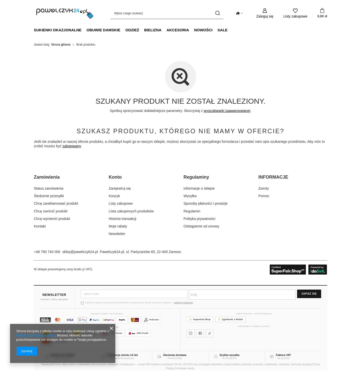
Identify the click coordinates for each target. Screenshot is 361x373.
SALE (223, 30)
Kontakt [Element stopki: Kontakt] (40, 226)
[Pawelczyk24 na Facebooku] (200, 333)
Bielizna (152, 30)
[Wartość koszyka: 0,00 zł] (322, 13)
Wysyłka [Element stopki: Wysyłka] (190, 196)
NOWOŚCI (203, 30)
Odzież (132, 30)
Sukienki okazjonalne (57, 30)
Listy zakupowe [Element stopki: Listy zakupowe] (121, 203)
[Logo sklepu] (65, 13)
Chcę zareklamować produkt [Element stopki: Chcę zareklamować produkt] (56, 203)
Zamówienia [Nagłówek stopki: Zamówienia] (47, 177)
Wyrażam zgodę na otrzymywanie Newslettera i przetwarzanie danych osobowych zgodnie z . (138, 302)
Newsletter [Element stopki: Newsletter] (117, 234)
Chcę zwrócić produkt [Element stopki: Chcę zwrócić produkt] (50, 211)
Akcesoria (177, 30)
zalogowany (71, 146)
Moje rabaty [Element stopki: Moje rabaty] (118, 226)
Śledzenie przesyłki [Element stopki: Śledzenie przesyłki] (49, 196)
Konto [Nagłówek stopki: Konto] (115, 177)
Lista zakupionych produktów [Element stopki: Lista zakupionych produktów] (131, 211)
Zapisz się (309, 293)
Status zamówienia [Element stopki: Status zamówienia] (48, 188)
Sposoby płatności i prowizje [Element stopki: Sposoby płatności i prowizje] (206, 203)
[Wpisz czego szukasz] (167, 13)
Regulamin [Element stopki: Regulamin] (192, 211)
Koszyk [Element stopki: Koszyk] (114, 196)
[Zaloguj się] (265, 13)
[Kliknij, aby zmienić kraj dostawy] (239, 13)
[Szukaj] (217, 13)
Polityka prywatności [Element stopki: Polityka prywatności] (199, 219)
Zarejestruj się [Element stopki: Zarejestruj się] (120, 188)
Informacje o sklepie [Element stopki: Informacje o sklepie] (199, 188)
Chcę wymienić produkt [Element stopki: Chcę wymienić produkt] (52, 219)
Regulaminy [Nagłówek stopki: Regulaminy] (196, 177)
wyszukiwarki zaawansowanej (227, 111)
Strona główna (60, 44)
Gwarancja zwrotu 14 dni (122, 354)
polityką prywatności (183, 302)
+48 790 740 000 (47, 252)
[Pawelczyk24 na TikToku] (210, 333)
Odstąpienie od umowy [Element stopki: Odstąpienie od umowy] (201, 226)
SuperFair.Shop (200, 319)
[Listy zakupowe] (295, 13)
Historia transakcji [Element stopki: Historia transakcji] (122, 219)
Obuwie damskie (103, 30)
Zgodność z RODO (230, 319)
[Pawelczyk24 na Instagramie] (191, 333)
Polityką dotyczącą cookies (35, 335)
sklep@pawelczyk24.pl (80, 252)
